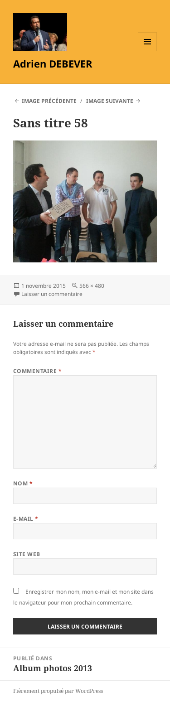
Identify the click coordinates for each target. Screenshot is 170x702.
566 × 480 (91, 286)
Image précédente (49, 101)
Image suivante (109, 101)
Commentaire (37, 371)
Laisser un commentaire (52, 294)
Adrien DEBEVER (52, 63)
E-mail (26, 519)
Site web (26, 554)
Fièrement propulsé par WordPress (58, 691)
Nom (23, 483)
